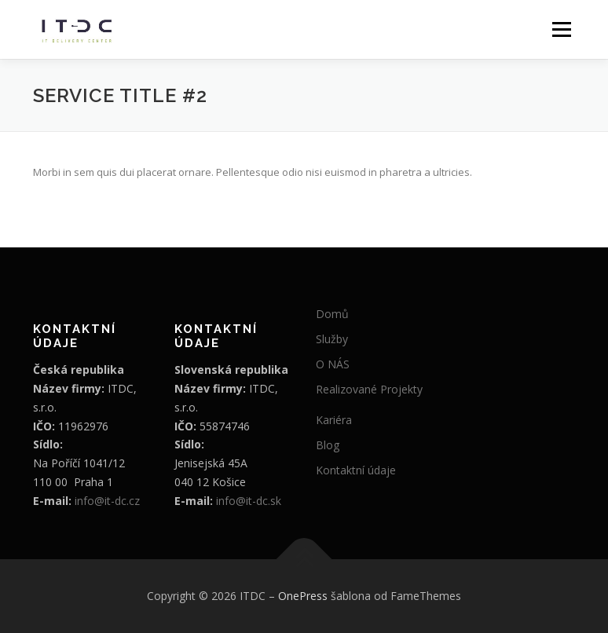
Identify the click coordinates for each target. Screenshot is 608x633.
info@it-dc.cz (107, 500)
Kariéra (334, 419)
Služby (332, 338)
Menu (561, 29)
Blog (327, 444)
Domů (332, 313)
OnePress (303, 595)
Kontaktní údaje (356, 470)
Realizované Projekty (369, 389)
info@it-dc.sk (248, 500)
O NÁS (333, 364)
